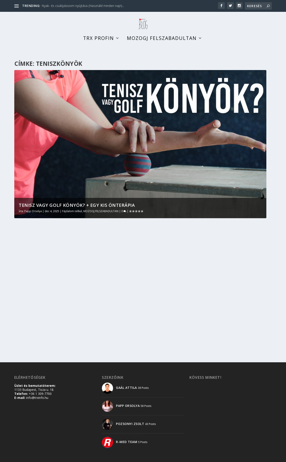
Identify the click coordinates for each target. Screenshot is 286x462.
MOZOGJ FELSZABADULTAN (100, 216)
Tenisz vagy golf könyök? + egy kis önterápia (77, 210)
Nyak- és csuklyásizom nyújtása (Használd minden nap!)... (83, 6)
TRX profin (98, 43)
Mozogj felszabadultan (162, 43)
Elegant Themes (41, 457)
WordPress (83, 457)
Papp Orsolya (33, 216)
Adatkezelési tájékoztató (232, 457)
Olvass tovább (34, 322)
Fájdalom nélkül (72, 216)
